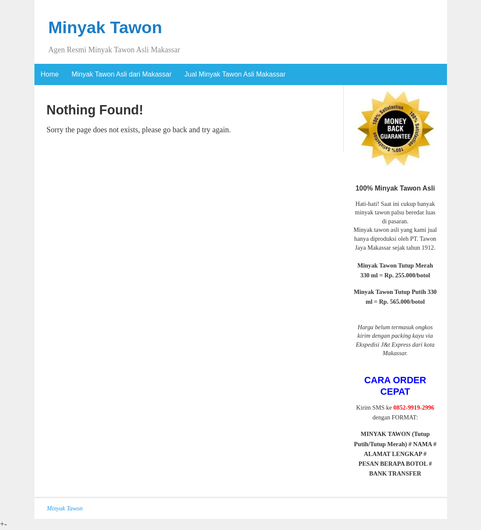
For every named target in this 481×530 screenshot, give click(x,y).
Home (50, 74)
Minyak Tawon (105, 27)
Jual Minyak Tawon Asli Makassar (235, 74)
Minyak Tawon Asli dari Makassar (121, 74)
